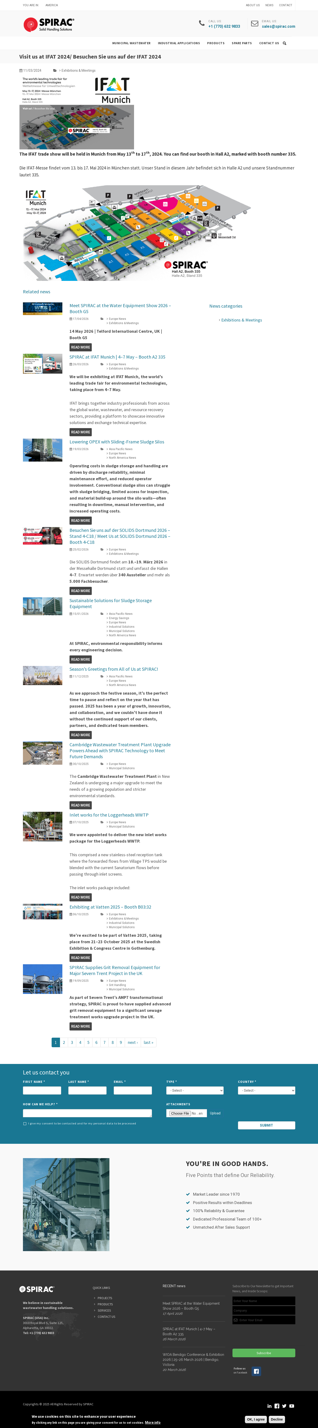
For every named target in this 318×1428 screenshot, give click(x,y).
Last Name (78, 1082)
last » (148, 1042)
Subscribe (264, 1353)
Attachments (178, 1104)
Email (120, 1082)
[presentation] (267, 1110)
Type (171, 1082)
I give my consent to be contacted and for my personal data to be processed (79, 1123)
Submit (266, 1125)
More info (153, 1422)
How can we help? (40, 1104)
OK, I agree (256, 1419)
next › (133, 1042)
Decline (277, 1419)
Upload (215, 1113)
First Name (34, 1082)
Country (247, 1082)
